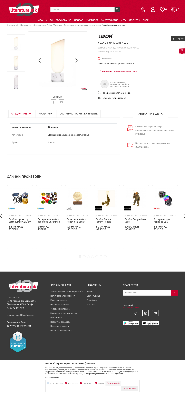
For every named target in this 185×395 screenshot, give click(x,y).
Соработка (92, 300)
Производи (25, 25)
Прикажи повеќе (52, 377)
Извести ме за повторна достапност (116, 63)
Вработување (93, 296)
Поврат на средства (60, 322)
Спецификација (21, 113)
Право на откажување (61, 330)
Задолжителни (56, 383)
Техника (58, 25)
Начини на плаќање (59, 304)
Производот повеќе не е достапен (119, 71)
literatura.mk (12, 25)
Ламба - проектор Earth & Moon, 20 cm (20, 220)
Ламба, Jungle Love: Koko (136, 220)
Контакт (91, 304)
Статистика (73, 383)
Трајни (101, 383)
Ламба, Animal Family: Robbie (103, 220)
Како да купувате (59, 300)
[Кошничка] (174, 8)
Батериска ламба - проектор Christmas (49, 220)
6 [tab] (101, 256)
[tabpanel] (20, 217)
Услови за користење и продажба (66, 291)
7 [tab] (105, 256)
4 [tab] (92, 256)
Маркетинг (88, 383)
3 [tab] (88, 256)
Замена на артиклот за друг (64, 313)
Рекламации (56, 317)
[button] (138, 93)
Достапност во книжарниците (79, 113)
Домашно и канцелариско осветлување (82, 25)
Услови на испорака (60, 309)
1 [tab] (80, 256)
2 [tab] (84, 256)
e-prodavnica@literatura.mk (20, 315)
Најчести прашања (59, 326)
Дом (50, 25)
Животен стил (39, 25)
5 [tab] (96, 256)
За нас (90, 291)
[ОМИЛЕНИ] (162, 8)
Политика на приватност (62, 296)
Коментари (45, 113)
